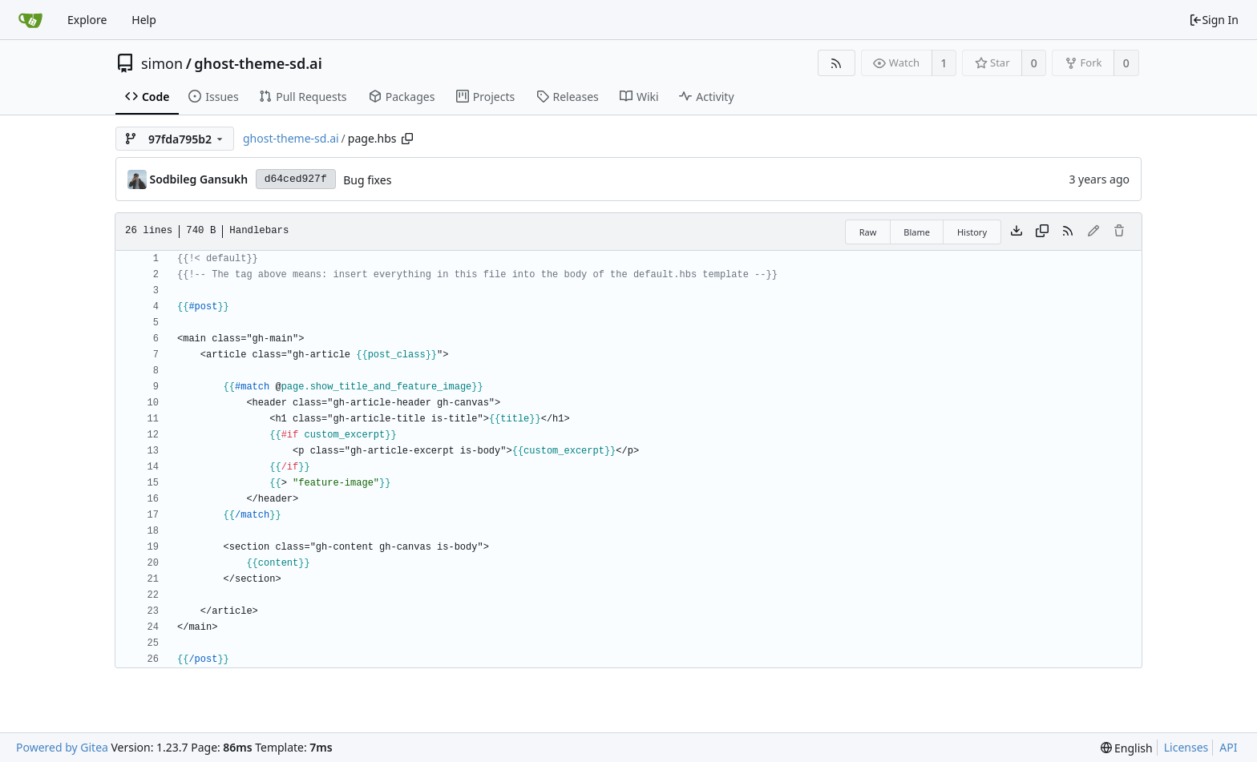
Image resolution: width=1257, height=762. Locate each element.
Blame (916, 232)
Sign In (1214, 19)
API (1228, 747)
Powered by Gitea (62, 747)
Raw (868, 232)
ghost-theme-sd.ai (257, 63)
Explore (87, 19)
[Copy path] (407, 138)
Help (143, 19)
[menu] (1127, 748)
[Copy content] (1042, 231)
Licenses (1186, 747)
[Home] (30, 20)
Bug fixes (367, 179)
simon (162, 63)
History (972, 232)
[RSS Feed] (836, 63)
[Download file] (1016, 231)
